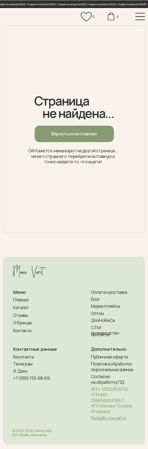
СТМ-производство (105, 330)
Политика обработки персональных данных (112, 366)
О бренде (22, 323)
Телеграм (22, 364)
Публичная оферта (109, 357)
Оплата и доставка (109, 292)
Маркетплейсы (105, 306)
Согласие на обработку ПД (107, 379)
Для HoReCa (103, 320)
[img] (19, 17)
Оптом (97, 313)
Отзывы (20, 315)
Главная (20, 300)
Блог (95, 299)
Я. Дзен (20, 371)
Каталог (21, 307)
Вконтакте (23, 357)
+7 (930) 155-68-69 (31, 378)
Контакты (22, 331)
